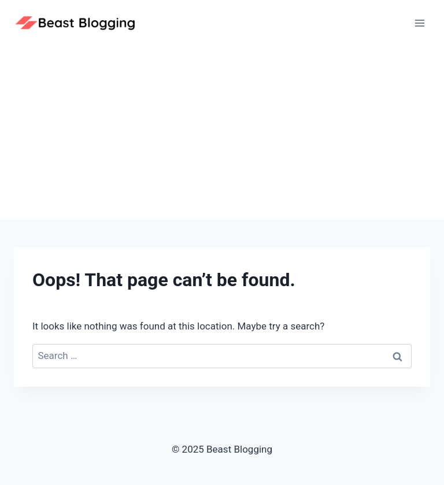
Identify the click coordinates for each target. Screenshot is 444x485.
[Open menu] (419, 23)
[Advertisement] (222, 133)
